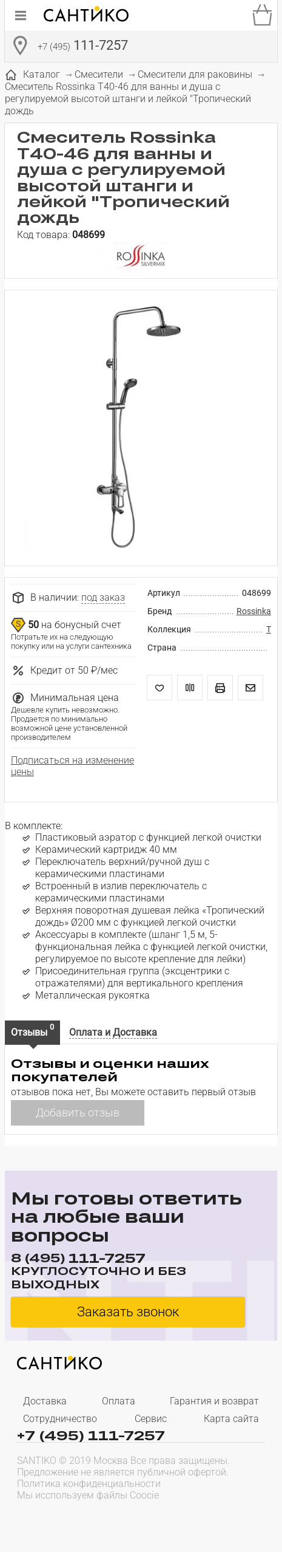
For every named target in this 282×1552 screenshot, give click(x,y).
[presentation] (94, 1519)
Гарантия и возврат (214, 1401)
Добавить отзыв (77, 1112)
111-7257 (83, 47)
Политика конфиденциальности (89, 1483)
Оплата (118, 1401)
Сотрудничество (60, 1418)
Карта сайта (231, 1418)
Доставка (45, 1401)
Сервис (151, 1418)
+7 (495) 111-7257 (91, 1434)
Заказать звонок (128, 1311)
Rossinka (254, 611)
